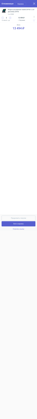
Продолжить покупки (18, 218)
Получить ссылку (18, 229)
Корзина (21, 4)
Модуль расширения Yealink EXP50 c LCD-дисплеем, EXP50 (21, 10)
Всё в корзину (18, 224)
